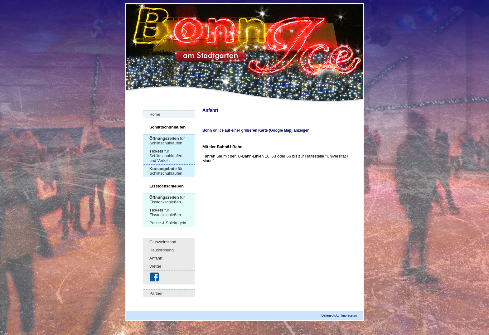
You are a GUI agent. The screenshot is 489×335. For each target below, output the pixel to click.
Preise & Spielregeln (167, 223)
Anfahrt (155, 258)
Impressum (349, 315)
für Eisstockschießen (167, 199)
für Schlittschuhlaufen (167, 140)
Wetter (155, 266)
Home (154, 114)
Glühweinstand (162, 242)
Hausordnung (161, 250)
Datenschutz (330, 315)
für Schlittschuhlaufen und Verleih (165, 156)
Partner (156, 293)
